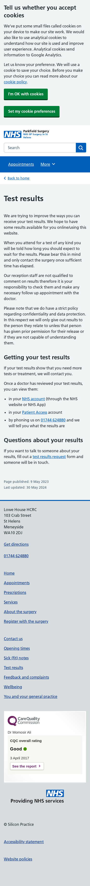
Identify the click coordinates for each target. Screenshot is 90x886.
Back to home (19, 178)
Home (9, 573)
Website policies (18, 859)
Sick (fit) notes (16, 658)
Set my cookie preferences (31, 111)
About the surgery (20, 611)
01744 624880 (53, 420)
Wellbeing (13, 686)
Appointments (21, 164)
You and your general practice (30, 696)
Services (11, 602)
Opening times (17, 648)
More (48, 164)
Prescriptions (15, 592)
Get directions (16, 544)
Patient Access (34, 412)
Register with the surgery (26, 621)
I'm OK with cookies (25, 94)
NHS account (33, 398)
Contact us (13, 638)
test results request (49, 456)
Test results (13, 667)
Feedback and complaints (26, 677)
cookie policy (15, 81)
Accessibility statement (24, 841)
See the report (24, 766)
